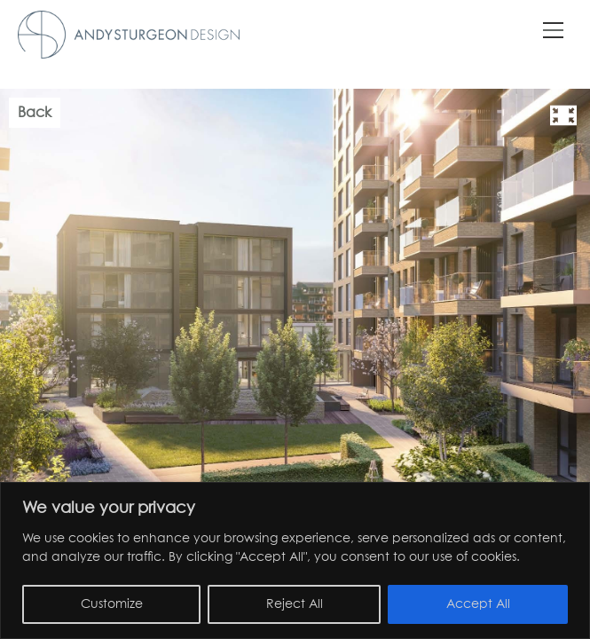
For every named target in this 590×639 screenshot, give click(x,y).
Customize (112, 604)
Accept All (478, 604)
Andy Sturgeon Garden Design (129, 35)
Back (34, 113)
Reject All (294, 604)
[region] (295, 560)
